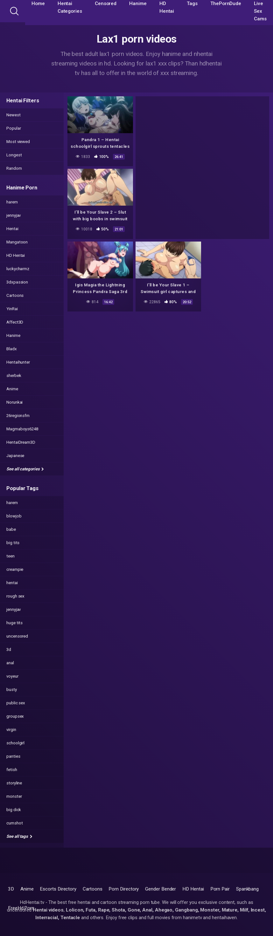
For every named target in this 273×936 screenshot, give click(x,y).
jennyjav (13, 215)
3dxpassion (17, 282)
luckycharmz (17, 268)
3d (8, 649)
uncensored (17, 636)
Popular (13, 128)
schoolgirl (15, 743)
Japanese (15, 455)
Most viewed (18, 141)
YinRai (12, 308)
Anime (12, 388)
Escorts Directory (58, 889)
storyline (14, 783)
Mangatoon (17, 242)
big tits (12, 542)
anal (10, 662)
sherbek (13, 375)
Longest (14, 155)
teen (10, 556)
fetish (11, 769)
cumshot (14, 823)
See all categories (25, 469)
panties (13, 756)
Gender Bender (160, 889)
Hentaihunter (18, 362)
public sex (15, 702)
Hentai (12, 228)
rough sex (15, 596)
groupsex (15, 716)
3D (11, 889)
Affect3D (14, 322)
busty (11, 689)
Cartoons (15, 295)
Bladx (11, 348)
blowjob (13, 516)
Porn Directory (123, 889)
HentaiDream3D (20, 442)
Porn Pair (220, 889)
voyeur (12, 676)
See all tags (19, 836)
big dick (13, 809)
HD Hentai (15, 255)
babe (11, 529)
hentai (12, 582)
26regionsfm (18, 415)
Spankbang (247, 889)
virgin (11, 729)
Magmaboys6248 (22, 429)
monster (14, 796)
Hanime (13, 335)
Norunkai (14, 402)
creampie (14, 569)
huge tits (14, 622)
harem (12, 202)
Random (14, 168)
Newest (13, 115)
